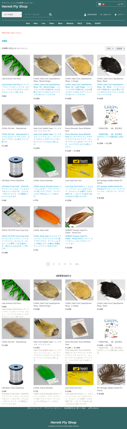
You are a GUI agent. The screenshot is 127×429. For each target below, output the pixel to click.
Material (70, 23)
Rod (28, 23)
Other (51, 23)
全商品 (4, 41)
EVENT (98, 23)
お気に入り (105, 14)
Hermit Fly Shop (14, 6)
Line (43, 23)
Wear (60, 23)
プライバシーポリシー (53, 408)
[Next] (77, 264)
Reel (35, 23)
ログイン (119, 14)
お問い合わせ (93, 408)
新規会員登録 (90, 14)
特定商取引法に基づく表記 (75, 408)
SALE (79, 23)
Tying (88, 23)
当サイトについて (34, 408)
